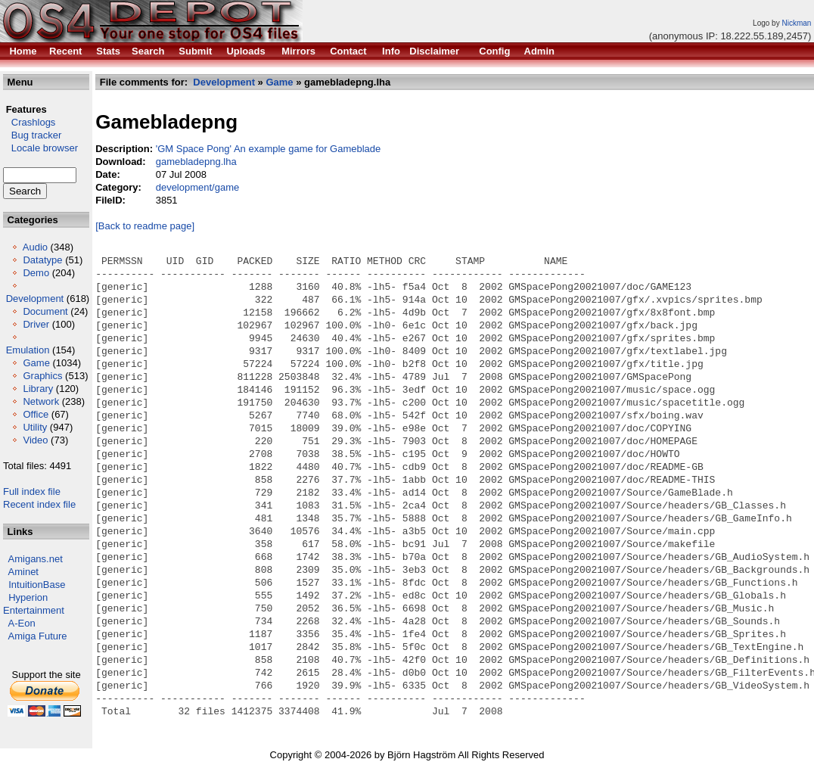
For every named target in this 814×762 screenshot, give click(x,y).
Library (38, 388)
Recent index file (39, 504)
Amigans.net (35, 559)
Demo (36, 272)
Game (36, 363)
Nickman (796, 23)
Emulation (28, 350)
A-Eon (22, 623)
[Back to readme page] (144, 226)
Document (45, 311)
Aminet (23, 571)
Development (35, 298)
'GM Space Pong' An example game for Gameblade (268, 148)
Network (41, 401)
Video (35, 440)
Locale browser (40, 148)
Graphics (42, 375)
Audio (35, 247)
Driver (36, 324)
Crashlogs (29, 122)
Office (35, 414)
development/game (198, 187)
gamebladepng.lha (196, 161)
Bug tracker (32, 135)
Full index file (32, 491)
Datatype (42, 260)
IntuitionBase (36, 584)
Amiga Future (37, 636)
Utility (35, 427)
